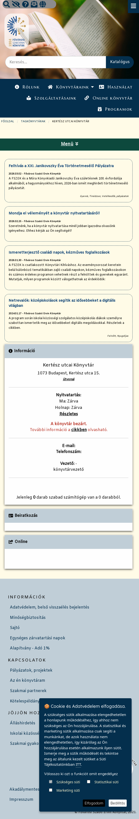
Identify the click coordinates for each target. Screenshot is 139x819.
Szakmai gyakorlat (28, 743)
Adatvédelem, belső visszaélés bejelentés (49, 607)
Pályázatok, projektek (31, 670)
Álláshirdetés (22, 723)
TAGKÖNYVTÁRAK (33, 121)
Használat (115, 87)
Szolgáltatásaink (52, 98)
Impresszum (21, 799)
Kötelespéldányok (27, 701)
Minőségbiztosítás (28, 617)
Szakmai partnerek (28, 691)
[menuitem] (27, 87)
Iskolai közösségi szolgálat (35, 733)
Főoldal (7, 121)
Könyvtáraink (68, 87)
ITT (78, 792)
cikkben (79, 430)
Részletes (68, 414)
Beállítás (117, 803)
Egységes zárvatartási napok (37, 638)
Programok (115, 109)
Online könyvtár (108, 98)
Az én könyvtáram (27, 680)
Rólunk (27, 87)
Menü (69, 144)
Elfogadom (94, 803)
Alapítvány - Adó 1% (30, 648)
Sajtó (15, 627)
